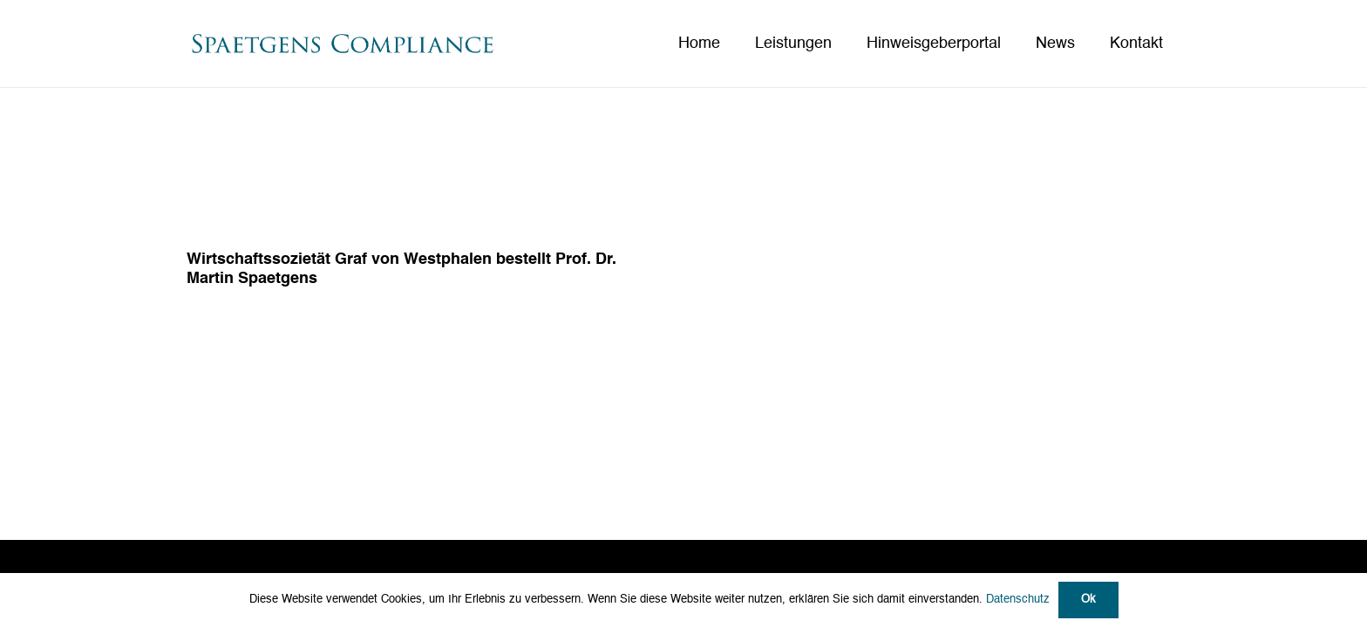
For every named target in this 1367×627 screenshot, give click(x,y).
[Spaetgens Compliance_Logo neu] (342, 44)
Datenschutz (1018, 599)
